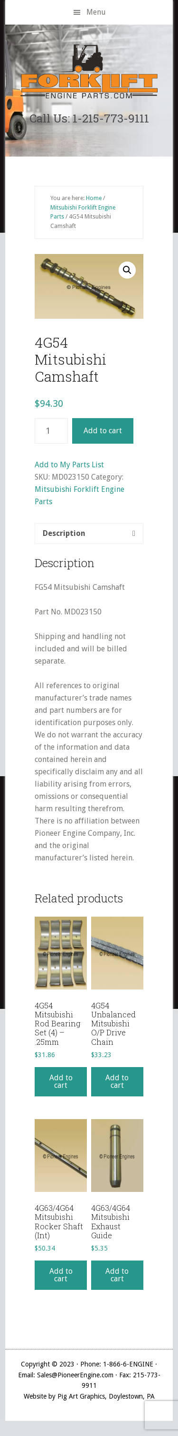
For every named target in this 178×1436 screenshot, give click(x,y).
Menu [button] (96, 12)
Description (64, 533)
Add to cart (103, 430)
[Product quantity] (51, 431)
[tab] (89, 533)
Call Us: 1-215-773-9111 (89, 118)
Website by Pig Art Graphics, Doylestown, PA (89, 1396)
